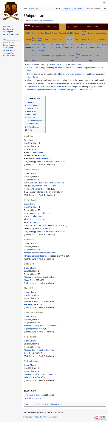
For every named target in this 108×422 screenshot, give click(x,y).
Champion (62, 74)
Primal (52, 44)
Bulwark (44, 86)
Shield (64, 44)
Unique (69, 39)
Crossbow (65, 48)
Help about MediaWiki (10, 34)
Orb (38, 56)
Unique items (57, 404)
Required (62, 33)
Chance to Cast (35, 225)
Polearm (45, 56)
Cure (51, 86)
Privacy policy (28, 417)
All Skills (32, 149)
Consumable (101, 39)
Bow (58, 48)
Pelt (43, 44)
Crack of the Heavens (45, 20)
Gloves (105, 44)
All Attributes (38, 152)
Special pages (8, 48)
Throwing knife (86, 56)
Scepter (52, 56)
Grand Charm (30, 174)
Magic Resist (29, 280)
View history (78, 9)
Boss (92, 74)
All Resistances (30, 155)
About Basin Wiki (41, 417)
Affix (46, 39)
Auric (72, 44)
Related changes (9, 45)
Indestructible (101, 33)
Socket (41, 33)
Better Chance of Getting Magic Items (48, 183)
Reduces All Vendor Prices (35, 189)
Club (77, 48)
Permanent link (8, 53)
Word (89, 39)
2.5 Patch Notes (34, 398)
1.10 (46, 164)
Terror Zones (32, 77)
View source (67, 9)
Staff (63, 56)
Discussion (33, 9)
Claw (72, 48)
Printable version (9, 50)
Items (47, 404)
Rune (84, 39)
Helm (34, 44)
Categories (29, 404)
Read (57, 9)
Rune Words (35, 86)
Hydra (34, 228)
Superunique (80, 74)
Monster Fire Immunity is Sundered (39, 301)
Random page (8, 32)
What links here (8, 42)
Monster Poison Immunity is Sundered (40, 374)
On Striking (62, 225)
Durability (70, 33)
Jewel (72, 61)
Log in (104, 3)
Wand (98, 56)
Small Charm (29, 140)
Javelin (98, 48)
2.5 (45, 259)
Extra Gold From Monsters (44, 186)
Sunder (30, 74)
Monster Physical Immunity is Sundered (41, 253)
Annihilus (31, 64)
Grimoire (84, 44)
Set (60, 39)
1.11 (46, 234)
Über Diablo (56, 64)
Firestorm (53, 225)
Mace (34, 56)
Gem (76, 39)
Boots (98, 44)
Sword (72, 56)
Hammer (92, 48)
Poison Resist (30, 377)
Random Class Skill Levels (40, 213)
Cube (34, 33)
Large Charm (29, 204)
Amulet (34, 61)
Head (78, 44)
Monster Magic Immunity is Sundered (39, 277)
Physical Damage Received (35, 256)
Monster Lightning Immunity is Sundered (41, 326)
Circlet (39, 44)
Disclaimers (53, 417)
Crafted (55, 39)
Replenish (91, 33)
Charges (47, 228)
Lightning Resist (31, 329)
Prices (54, 33)
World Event (76, 64)
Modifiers (27, 33)
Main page (6, 26)
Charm (52, 61)
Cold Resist (29, 353)
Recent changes (8, 29)
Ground (57, 86)
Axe (51, 48)
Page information (9, 56)
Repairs (77, 33)
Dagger (84, 48)
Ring (90, 61)
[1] (71, 90)
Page (25, 9)
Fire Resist (28, 304)
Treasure (27, 39)
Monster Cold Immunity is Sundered (39, 350)
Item (61, 27)
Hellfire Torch (32, 68)
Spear (58, 56)
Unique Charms (33, 395)
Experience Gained (41, 158)
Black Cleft (87, 90)
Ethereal (48, 33)
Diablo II (39, 404)
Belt (90, 44)
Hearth (64, 86)
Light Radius (34, 222)
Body (58, 44)
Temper (75, 86)
